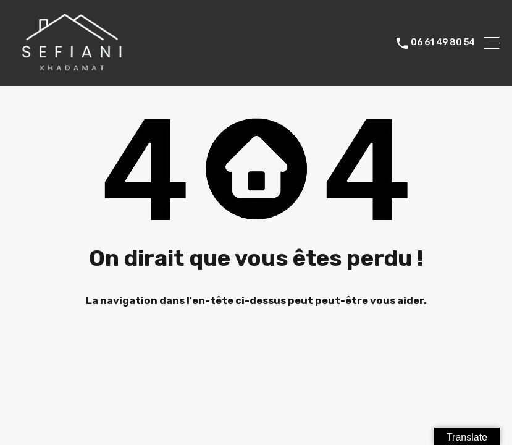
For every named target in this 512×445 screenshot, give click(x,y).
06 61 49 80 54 (443, 43)
